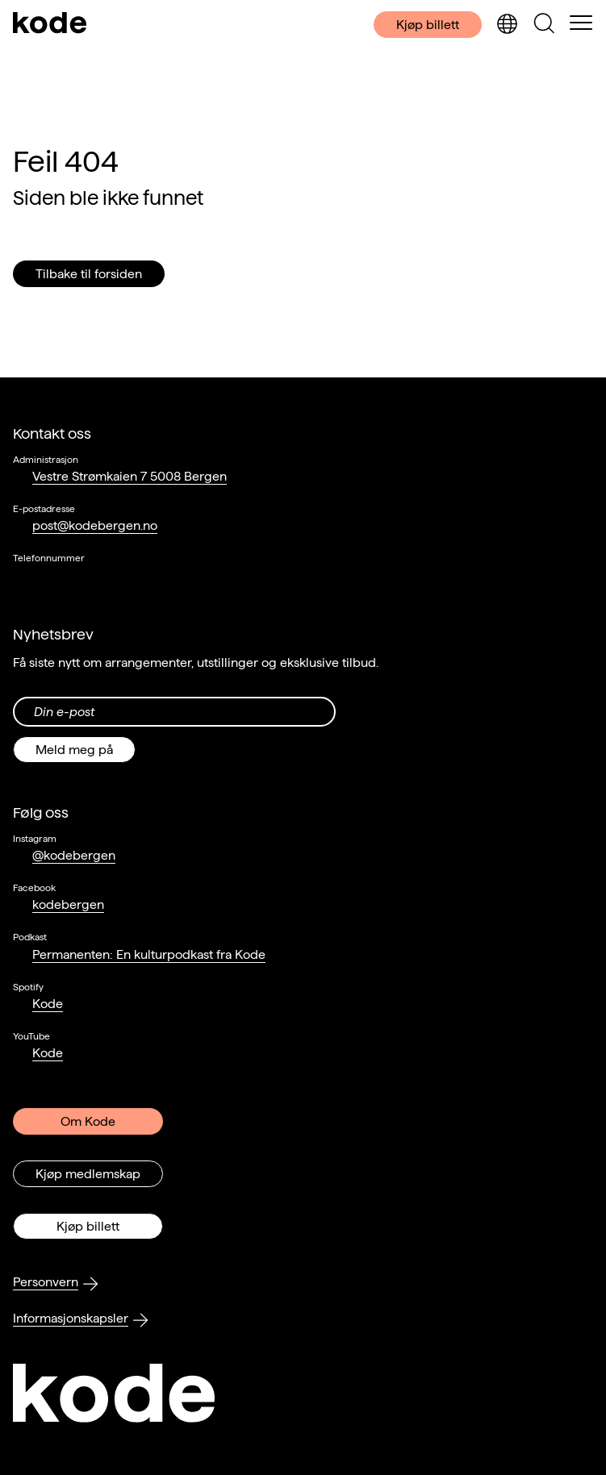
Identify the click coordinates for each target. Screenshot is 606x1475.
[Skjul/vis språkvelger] (506, 24)
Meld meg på (74, 749)
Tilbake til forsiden (89, 274)
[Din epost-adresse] (174, 712)
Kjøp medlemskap (88, 1174)
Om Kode (88, 1121)
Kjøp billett (427, 24)
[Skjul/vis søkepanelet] (543, 24)
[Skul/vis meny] (581, 24)
